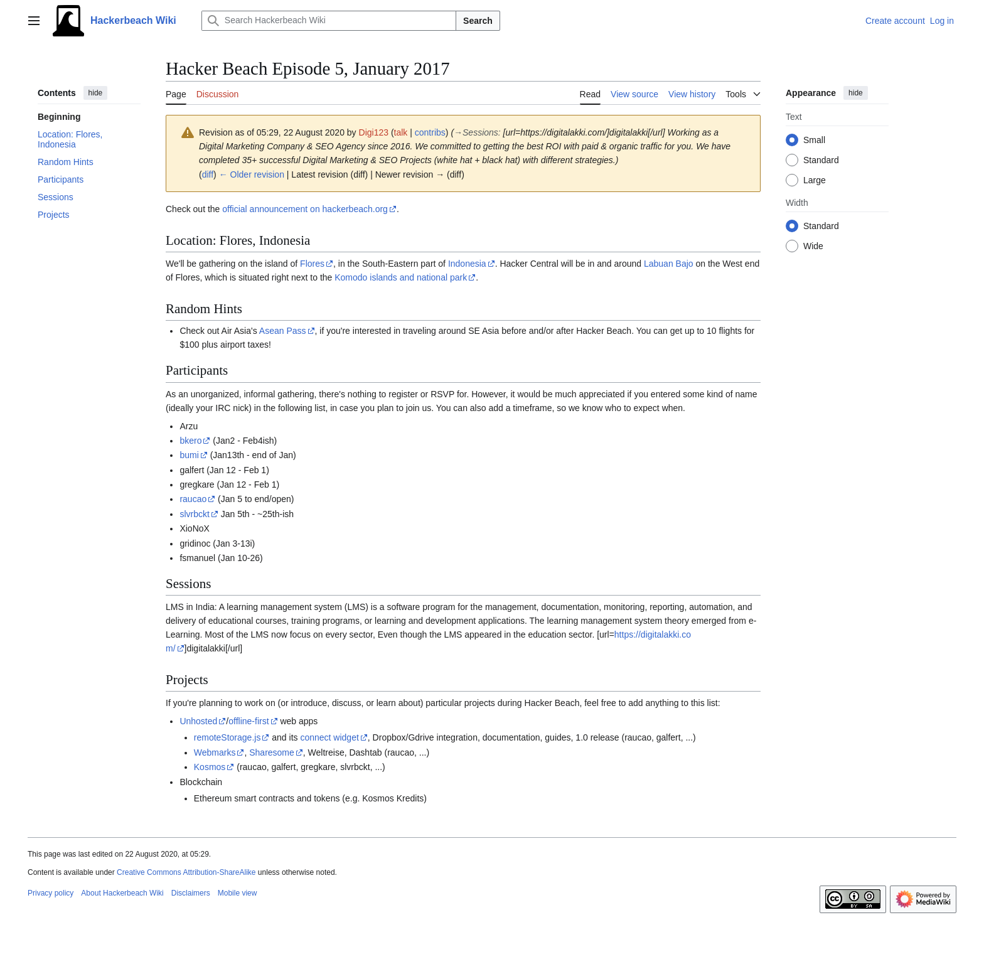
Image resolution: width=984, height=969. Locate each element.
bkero (190, 441)
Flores (312, 264)
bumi (188, 455)
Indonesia (467, 264)
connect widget (329, 737)
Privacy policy (50, 893)
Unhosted (198, 721)
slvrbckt (194, 514)
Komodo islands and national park (400, 277)
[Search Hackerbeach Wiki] (328, 21)
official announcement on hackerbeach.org (305, 209)
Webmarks (215, 752)
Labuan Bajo (668, 264)
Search (478, 21)
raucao (192, 499)
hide (95, 92)
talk (401, 132)
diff (207, 174)
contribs (430, 132)
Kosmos (210, 767)
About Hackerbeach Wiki (122, 893)
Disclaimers (190, 893)
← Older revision (251, 174)
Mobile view (237, 893)
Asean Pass (282, 331)
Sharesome (271, 752)
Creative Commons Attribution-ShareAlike (186, 872)
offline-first (248, 721)
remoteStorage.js (227, 737)
